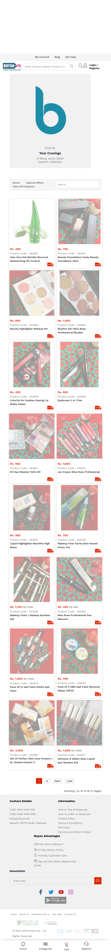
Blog (57, 56)
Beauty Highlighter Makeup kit (29, 238)
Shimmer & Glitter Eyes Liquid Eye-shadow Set (76, 398)
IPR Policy (64, 465)
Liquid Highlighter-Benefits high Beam (30, 319)
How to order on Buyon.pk (74, 451)
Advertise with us (40, 543)
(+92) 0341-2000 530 (22, 447)
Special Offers (35, 182)
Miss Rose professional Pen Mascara (75, 345)
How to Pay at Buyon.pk (72, 447)
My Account (42, 56)
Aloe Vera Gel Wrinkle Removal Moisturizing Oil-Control (29, 213)
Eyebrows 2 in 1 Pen (70, 264)
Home (16, 182)
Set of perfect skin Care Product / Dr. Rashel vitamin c (31, 398)
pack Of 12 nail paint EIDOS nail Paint (30, 372)
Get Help (70, 56)
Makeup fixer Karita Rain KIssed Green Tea (78, 319)
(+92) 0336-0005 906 (23, 451)
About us (24, 543)
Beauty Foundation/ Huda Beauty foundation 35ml (78, 213)
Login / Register (94, 67)
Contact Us (70, 543)
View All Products (23, 186)
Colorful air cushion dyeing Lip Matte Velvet (29, 266)
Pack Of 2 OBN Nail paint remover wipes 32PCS (79, 371)
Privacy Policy (66, 456)
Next (57, 418)
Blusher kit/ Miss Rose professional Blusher (72, 240)
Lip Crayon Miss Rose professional (79, 290)
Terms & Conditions (70, 460)
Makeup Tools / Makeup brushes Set (30, 345)
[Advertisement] (55, 27)
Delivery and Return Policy (74, 469)
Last (70, 418)
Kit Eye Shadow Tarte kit (25, 290)
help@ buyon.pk (20, 456)
